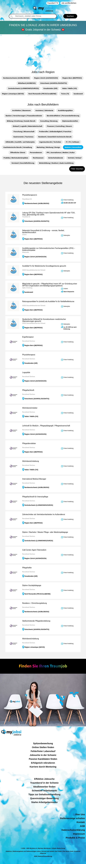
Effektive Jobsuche (44, 779)
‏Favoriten (52, 3)
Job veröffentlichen (68, 3)
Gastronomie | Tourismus (23, 137)
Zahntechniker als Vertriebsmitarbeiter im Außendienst (43, 514)
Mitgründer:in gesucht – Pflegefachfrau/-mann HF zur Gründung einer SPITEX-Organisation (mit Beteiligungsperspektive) (49, 285)
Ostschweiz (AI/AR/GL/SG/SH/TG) (53, 83)
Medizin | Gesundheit (73, 147)
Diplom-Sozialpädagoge (31, 585)
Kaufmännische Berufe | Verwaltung (17, 147)
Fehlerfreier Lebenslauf (43, 751)
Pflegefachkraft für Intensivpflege (35, 497)
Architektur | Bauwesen (21, 110)
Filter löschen (77, 169)
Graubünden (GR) (50, 88)
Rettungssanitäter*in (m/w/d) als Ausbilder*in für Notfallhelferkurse (48, 301)
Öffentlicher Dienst (17, 152)
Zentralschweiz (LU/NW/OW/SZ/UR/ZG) (23, 88)
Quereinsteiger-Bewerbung (44, 798)
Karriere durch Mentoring (43, 766)
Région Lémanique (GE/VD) (13, 94)
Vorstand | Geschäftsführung (22, 163)
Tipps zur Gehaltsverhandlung (44, 794)
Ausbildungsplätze (65, 110)
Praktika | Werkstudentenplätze (16, 158)
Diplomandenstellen (70, 121)
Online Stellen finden (43, 747)
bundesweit (78, 94)
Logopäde (26, 372)
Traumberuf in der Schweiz (44, 783)
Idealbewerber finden (44, 786)
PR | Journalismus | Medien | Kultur (61, 152)
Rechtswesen (38, 158)
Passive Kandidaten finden (43, 759)
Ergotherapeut (27, 337)
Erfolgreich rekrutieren (43, 763)
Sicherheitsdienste (55, 158)
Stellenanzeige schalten (72, 818)
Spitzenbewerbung (43, 743)
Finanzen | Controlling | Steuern (59, 126)
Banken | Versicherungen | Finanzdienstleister (24, 116)
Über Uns (80, 814)
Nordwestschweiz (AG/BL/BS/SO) (16, 78)
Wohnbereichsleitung (30, 461)
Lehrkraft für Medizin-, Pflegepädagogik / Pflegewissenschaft (46, 426)
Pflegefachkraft (28, 390)
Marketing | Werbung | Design (48, 147)
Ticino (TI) (65, 94)
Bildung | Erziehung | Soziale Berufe (21, 121)
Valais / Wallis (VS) (69, 88)
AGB (82, 826)
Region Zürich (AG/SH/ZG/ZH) (46, 78)
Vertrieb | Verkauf (74, 158)
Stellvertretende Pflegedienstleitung (36, 621)
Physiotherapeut (28, 355)
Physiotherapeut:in (29, 195)
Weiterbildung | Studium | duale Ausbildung (56, 163)
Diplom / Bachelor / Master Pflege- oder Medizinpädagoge (45, 532)
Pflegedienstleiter (29, 443)
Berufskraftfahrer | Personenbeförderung (63, 116)
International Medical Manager (34, 479)
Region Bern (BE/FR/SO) (72, 78)
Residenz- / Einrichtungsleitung (34, 603)
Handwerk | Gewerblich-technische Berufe (55, 137)
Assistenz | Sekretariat (44, 110)
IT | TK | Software (72, 142)
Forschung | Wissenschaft (24, 131)
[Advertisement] (43, 51)
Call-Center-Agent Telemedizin (34, 550)
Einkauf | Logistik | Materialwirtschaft (27, 126)
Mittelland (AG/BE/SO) (27, 83)
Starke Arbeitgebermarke (44, 802)
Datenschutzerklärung (73, 830)
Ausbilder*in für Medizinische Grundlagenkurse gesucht (44, 266)
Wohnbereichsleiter (29, 408)
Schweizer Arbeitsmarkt (44, 790)
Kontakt (81, 822)
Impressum (79, 834)
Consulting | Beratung (49, 121)
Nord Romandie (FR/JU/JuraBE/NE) (42, 94)
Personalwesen (36, 152)
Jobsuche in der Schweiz (43, 755)
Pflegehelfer (27, 568)
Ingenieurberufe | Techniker (50, 142)
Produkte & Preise (75, 837)
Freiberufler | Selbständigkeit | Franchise (55, 131)
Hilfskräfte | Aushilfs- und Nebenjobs (20, 142)
